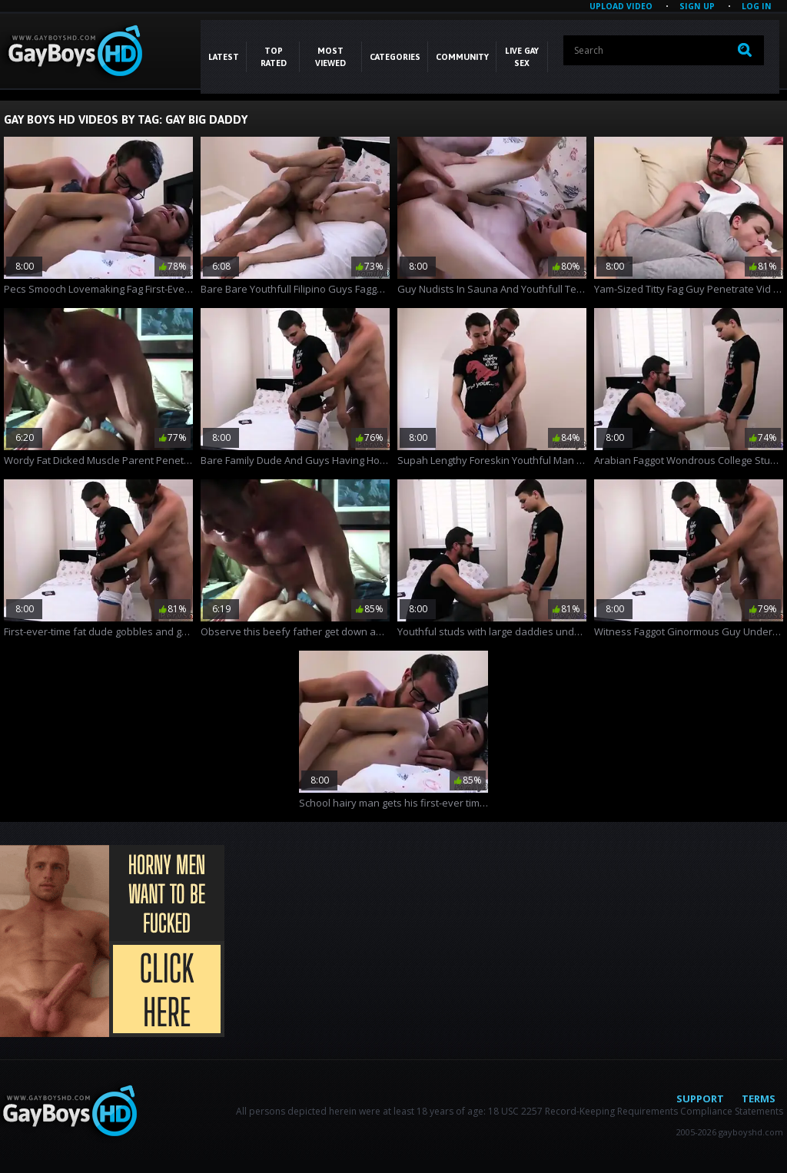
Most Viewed (330, 57)
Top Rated (274, 57)
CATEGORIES (395, 56)
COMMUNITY (462, 56)
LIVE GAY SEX (522, 57)
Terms (758, 1098)
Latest (223, 56)
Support (700, 1098)
